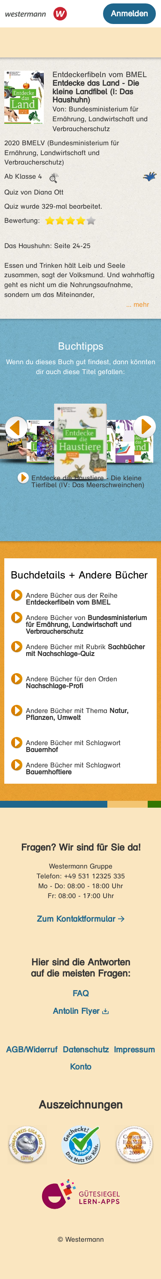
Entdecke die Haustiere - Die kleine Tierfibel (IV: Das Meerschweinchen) (87, 479)
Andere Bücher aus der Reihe (72, 596)
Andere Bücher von (86, 619)
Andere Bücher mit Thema (77, 712)
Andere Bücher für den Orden (71, 680)
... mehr (137, 304)
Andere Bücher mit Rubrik (85, 648)
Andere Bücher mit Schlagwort (73, 744)
